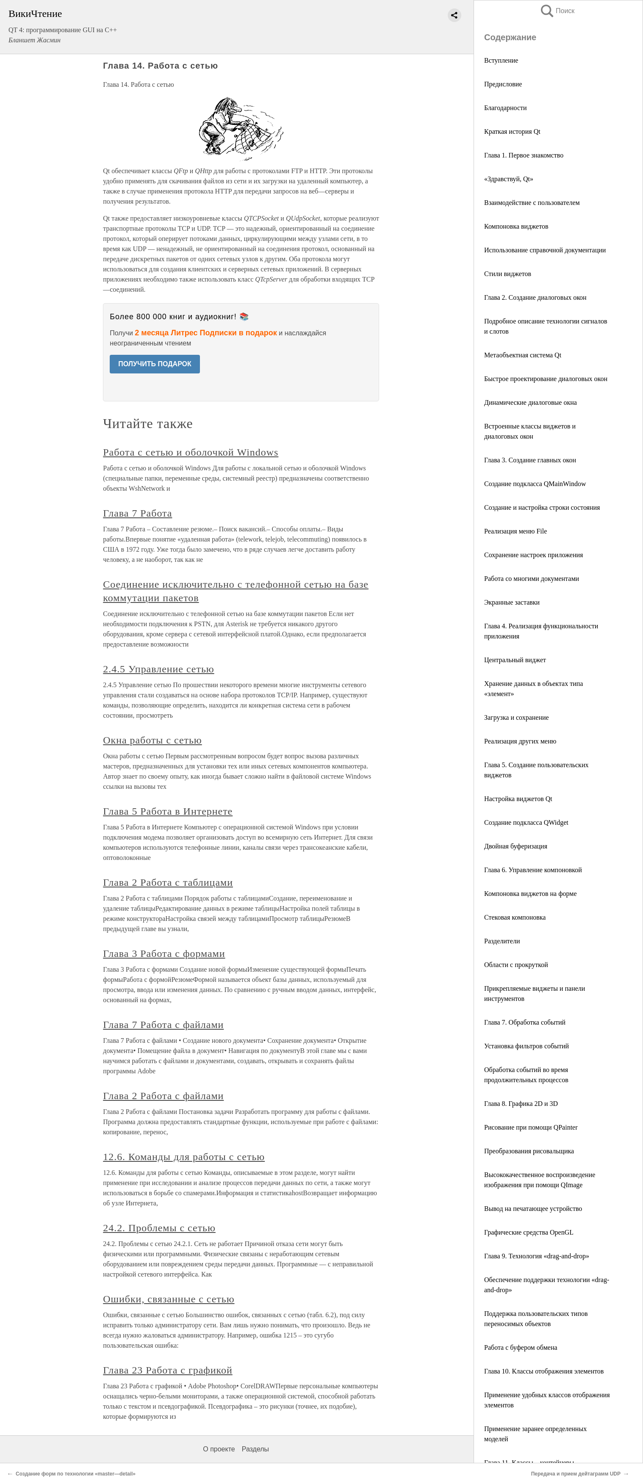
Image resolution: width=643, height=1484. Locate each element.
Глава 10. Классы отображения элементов (544, 1371)
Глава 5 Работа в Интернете (168, 811)
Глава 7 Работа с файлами (163, 1024)
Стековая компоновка (515, 917)
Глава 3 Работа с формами (164, 953)
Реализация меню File (515, 531)
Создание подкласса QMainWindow (535, 483)
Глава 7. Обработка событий (524, 1022)
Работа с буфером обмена (520, 1347)
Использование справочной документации (545, 250)
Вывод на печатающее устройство (533, 1208)
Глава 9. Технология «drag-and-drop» (536, 1256)
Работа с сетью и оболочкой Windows (190, 452)
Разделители (502, 941)
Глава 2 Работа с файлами (163, 1095)
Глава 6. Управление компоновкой (533, 869)
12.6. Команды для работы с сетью (184, 1156)
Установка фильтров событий (526, 1046)
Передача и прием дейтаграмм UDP (576, 1474)
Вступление (501, 60)
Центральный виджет (515, 659)
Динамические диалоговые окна (530, 402)
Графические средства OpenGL (529, 1232)
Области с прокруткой (516, 964)
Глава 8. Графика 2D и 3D (521, 1103)
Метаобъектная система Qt (522, 355)
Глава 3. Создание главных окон (530, 460)
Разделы (255, 1449)
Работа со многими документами (531, 578)
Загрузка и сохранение (516, 717)
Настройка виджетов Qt (518, 798)
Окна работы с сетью (152, 740)
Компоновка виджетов (516, 226)
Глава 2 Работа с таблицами (168, 882)
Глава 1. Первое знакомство (523, 155)
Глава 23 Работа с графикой (167, 1370)
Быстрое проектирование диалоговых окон (545, 378)
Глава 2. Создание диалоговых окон (535, 297)
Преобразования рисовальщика (529, 1151)
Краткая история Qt (512, 131)
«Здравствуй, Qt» (508, 178)
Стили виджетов (507, 273)
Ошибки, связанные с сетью (168, 1298)
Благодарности (505, 107)
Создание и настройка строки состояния (542, 507)
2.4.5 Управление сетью (158, 668)
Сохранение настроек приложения (533, 554)
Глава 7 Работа (137, 513)
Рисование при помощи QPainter (531, 1127)
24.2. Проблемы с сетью (159, 1227)
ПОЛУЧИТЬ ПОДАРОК (154, 364)
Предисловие (503, 84)
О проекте (219, 1449)
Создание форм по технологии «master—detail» (76, 1474)
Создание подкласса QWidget (526, 822)
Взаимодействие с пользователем (532, 202)
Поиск (557, 10)
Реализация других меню (520, 741)
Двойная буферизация (515, 846)
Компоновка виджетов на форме (530, 893)
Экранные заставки (512, 602)
